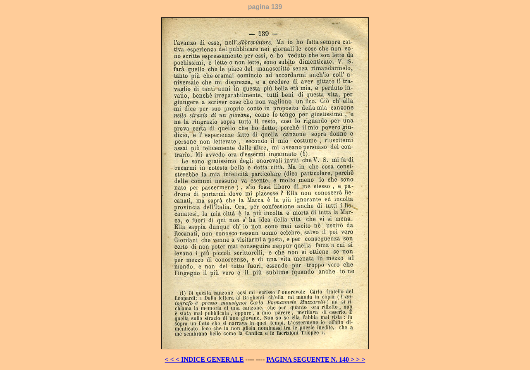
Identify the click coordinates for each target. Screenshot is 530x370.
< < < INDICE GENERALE (204, 359)
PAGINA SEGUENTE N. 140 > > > (315, 359)
